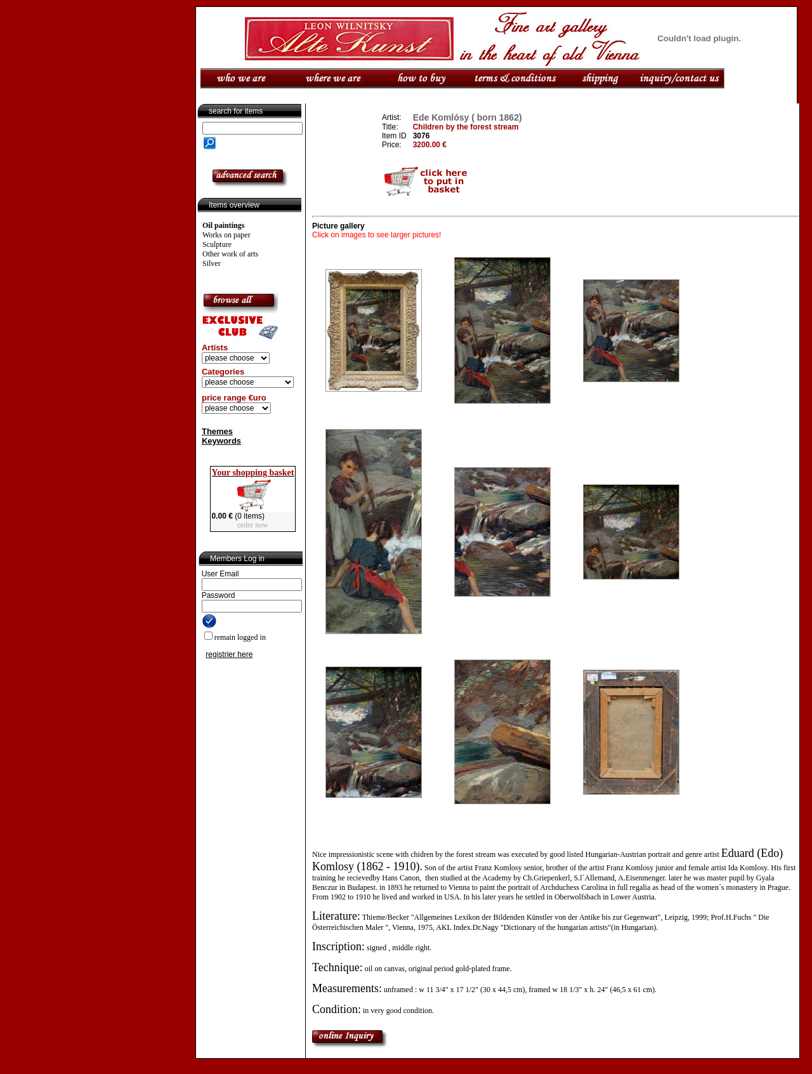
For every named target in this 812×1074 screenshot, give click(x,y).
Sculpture (217, 244)
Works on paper (226, 234)
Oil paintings (223, 225)
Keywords (221, 441)
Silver (211, 263)
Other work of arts (230, 253)
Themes (217, 431)
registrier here (229, 654)
